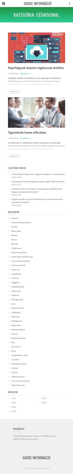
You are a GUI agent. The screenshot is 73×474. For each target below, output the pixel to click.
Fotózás (15, 278)
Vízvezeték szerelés (20, 381)
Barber (14, 235)
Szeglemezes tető (19, 355)
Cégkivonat (14, 91)
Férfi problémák (18, 265)
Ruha (13, 351)
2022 (44, 398)
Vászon (14, 372)
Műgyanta (16, 325)
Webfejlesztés (18, 385)
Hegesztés (16, 291)
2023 (13, 411)
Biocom (14, 244)
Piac (13, 342)
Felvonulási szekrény (20, 261)
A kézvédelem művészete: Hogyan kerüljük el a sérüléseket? (38, 174)
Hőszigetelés (17, 299)
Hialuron (15, 295)
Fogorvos (15, 269)
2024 (13, 407)
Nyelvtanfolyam (18, 338)
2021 (44, 402)
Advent (14, 218)
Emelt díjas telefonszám (22, 257)
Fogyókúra (16, 274)
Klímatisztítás (17, 308)
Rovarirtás (16, 347)
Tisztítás (15, 359)
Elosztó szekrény (19, 252)
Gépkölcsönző (17, 287)
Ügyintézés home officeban (27, 132)
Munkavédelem (18, 329)
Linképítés (16, 312)
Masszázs (15, 317)
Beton (14, 239)
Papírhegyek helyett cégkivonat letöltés (36, 68)
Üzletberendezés (19, 364)
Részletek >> (25, 73)
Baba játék (16, 231)
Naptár (14, 334)
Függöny (15, 282)
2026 (13, 398)
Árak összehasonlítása (21, 222)
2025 (13, 402)
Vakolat (14, 368)
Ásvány (14, 227)
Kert (13, 304)
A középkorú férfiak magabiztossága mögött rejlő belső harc (38, 181)
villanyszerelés (18, 376)
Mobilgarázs (16, 321)
